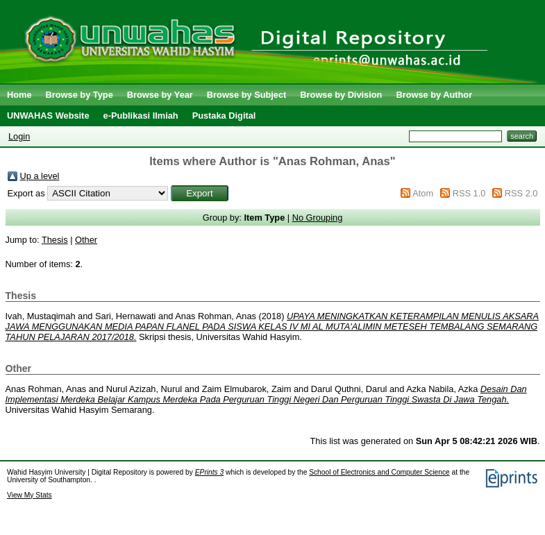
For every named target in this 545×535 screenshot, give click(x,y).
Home (19, 95)
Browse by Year (160, 95)
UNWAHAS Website (48, 115)
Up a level (40, 176)
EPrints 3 (209, 472)
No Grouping (317, 217)
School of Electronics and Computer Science (379, 472)
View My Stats (29, 495)
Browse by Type (79, 95)
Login (19, 136)
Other (86, 240)
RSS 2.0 (521, 193)
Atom (422, 193)
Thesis (55, 240)
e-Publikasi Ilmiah (140, 115)
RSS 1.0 (469, 193)
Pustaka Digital (224, 115)
